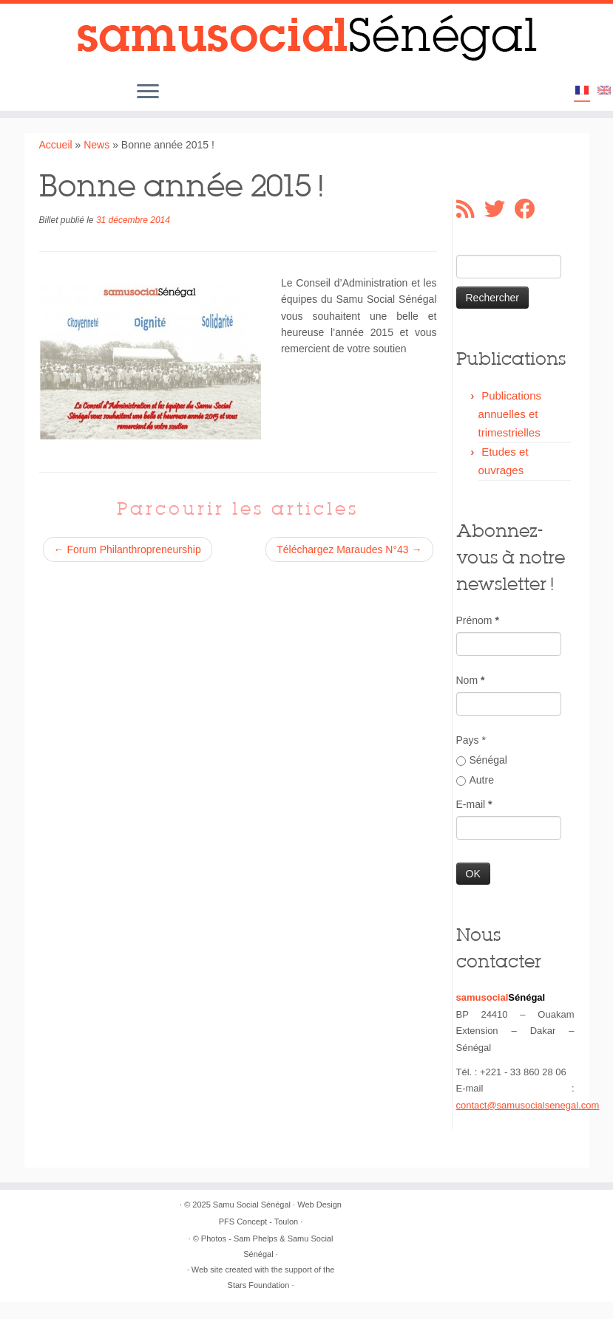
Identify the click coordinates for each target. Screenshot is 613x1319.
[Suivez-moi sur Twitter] (499, 209)
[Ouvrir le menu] (148, 92)
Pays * (471, 740)
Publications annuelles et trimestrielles (510, 414)
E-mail (474, 804)
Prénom (477, 620)
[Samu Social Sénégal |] (306, 38)
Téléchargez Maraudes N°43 (349, 549)
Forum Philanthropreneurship (127, 549)
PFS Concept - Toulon (258, 1221)
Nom (470, 680)
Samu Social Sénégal (252, 1204)
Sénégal (481, 760)
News (96, 145)
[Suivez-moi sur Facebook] (530, 209)
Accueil (55, 145)
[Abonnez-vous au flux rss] (470, 209)
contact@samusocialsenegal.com (528, 1105)
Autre (475, 780)
